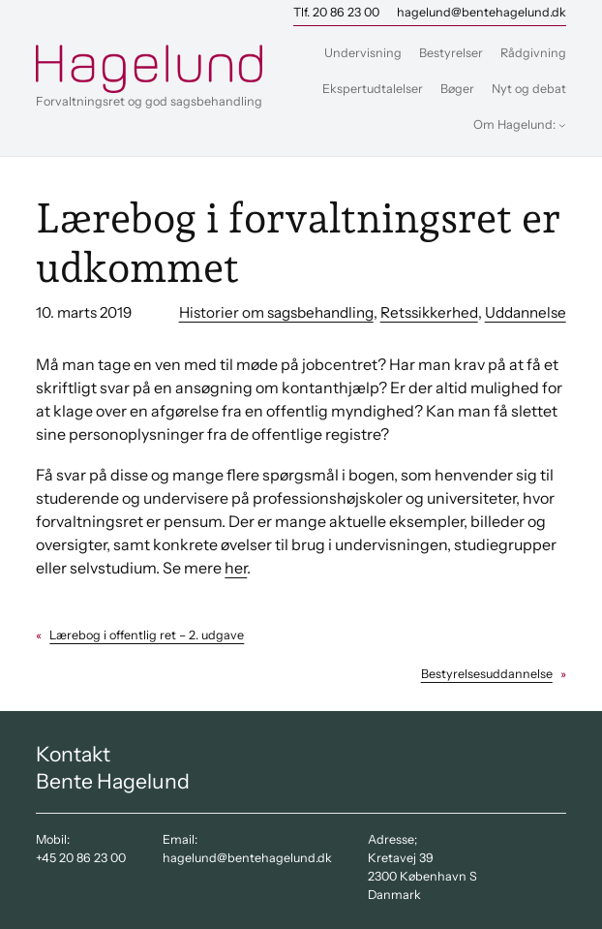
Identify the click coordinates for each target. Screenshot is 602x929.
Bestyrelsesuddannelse (487, 673)
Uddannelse (525, 312)
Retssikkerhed (429, 312)
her (236, 567)
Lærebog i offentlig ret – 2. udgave (146, 635)
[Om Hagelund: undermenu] (562, 125)
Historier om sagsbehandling (276, 312)
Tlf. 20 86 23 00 (336, 12)
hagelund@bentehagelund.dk (481, 12)
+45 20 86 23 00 (81, 858)
